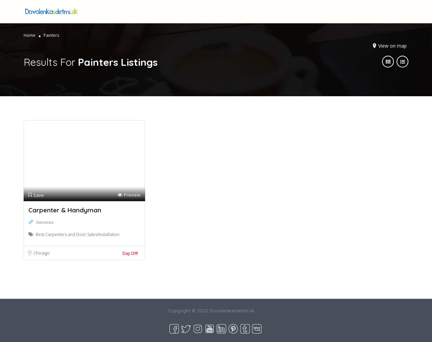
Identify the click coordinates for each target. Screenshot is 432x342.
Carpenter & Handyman (64, 210)
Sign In (352, 11)
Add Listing (385, 11)
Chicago (41, 253)
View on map (392, 46)
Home (29, 35)
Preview (128, 195)
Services (45, 222)
